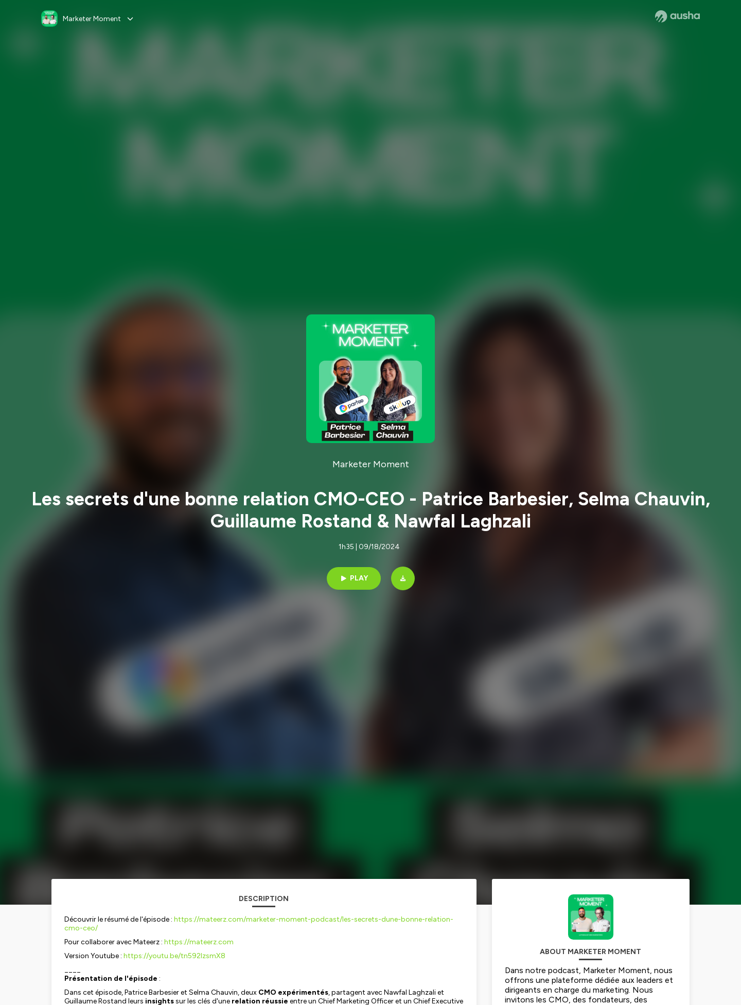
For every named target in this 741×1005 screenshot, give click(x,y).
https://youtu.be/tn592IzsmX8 (174, 955)
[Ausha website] (677, 16)
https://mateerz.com (199, 942)
